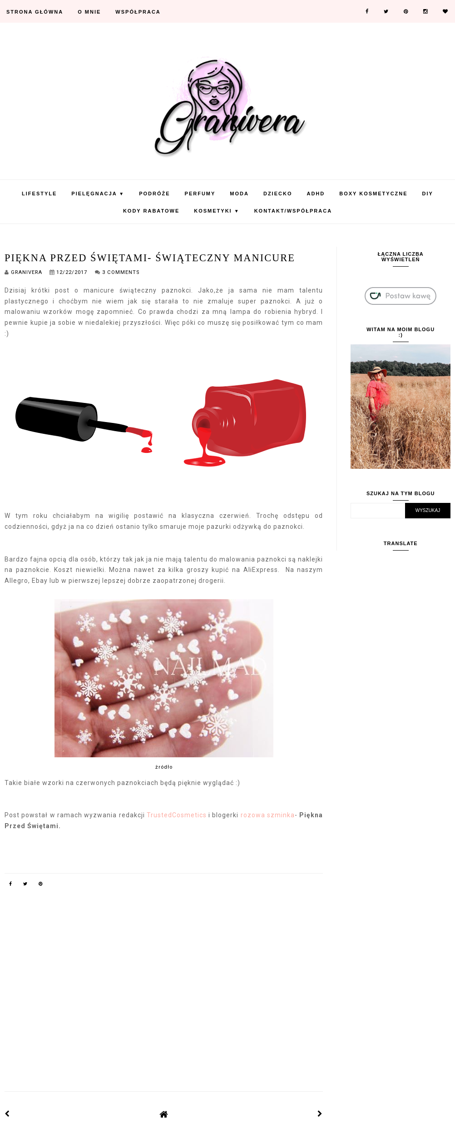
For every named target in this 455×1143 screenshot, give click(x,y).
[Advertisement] (164, 1003)
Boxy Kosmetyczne (373, 193)
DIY (427, 193)
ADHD (316, 193)
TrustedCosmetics (177, 815)
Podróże (154, 193)
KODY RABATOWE (151, 211)
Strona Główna (34, 12)
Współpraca (137, 12)
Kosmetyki (216, 211)
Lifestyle (39, 193)
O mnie (89, 12)
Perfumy (200, 193)
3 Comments (120, 272)
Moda (239, 193)
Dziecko (277, 193)
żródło (164, 767)
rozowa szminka (268, 815)
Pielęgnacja (97, 193)
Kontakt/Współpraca (293, 211)
